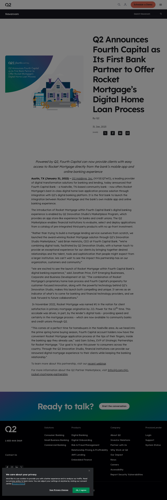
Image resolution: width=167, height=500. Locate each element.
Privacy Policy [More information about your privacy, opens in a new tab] (18, 484)
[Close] (89, 470)
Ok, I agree (81, 490)
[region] (47, 482)
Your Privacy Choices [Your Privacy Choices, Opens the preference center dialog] (58, 490)
